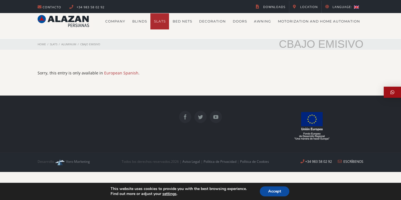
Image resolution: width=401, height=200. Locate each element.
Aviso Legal (191, 161)
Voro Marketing (72, 161)
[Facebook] (185, 117)
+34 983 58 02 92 (89, 7)
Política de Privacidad (220, 161)
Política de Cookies (254, 161)
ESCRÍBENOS (350, 161)
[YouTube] (216, 117)
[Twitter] (200, 117)
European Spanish (121, 73)
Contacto (52, 7)
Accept (274, 191)
